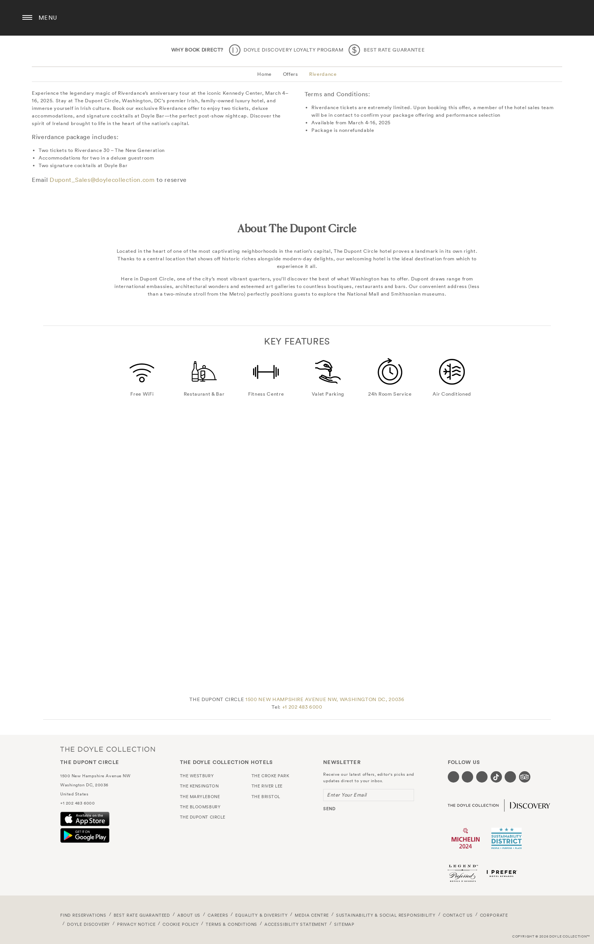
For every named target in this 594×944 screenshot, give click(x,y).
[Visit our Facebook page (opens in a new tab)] (453, 777)
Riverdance (323, 74)
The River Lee (267, 786)
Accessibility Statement (295, 924)
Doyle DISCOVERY (88, 924)
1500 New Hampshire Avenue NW (95, 776)
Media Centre (312, 915)
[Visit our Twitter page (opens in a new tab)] (467, 777)
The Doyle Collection (107, 749)
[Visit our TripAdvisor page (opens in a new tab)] (524, 777)
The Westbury (197, 776)
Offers (290, 74)
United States (74, 794)
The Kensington (199, 786)
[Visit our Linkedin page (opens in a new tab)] (510, 777)
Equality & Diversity (261, 915)
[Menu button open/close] (27, 17)
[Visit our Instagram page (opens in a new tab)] (482, 777)
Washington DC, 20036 (84, 785)
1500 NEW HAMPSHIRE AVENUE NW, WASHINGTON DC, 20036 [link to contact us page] (325, 699)
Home (264, 74)
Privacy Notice (136, 924)
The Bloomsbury (200, 807)
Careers (218, 915)
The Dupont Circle (297, 17)
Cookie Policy (181, 924)
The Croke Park (270, 776)
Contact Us (458, 915)
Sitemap (344, 924)
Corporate (494, 915)
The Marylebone (200, 797)
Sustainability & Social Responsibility (386, 915)
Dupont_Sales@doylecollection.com (102, 179)
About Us (189, 915)
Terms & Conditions (231, 924)
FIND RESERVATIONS (83, 915)
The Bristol (266, 797)
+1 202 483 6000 (77, 803)
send (329, 809)
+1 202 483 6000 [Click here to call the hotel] (302, 707)
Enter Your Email (347, 795)
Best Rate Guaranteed (142, 915)
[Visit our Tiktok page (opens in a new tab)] (496, 777)
